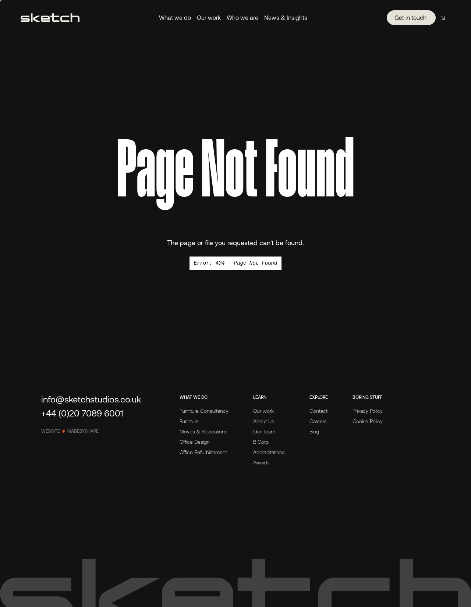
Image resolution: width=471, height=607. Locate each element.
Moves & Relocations (203, 432)
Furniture (189, 421)
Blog (314, 432)
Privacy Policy (368, 411)
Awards (261, 462)
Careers (318, 421)
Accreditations (269, 452)
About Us (263, 421)
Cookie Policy (368, 421)
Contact (318, 411)
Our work (263, 411)
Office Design (195, 442)
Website (70, 431)
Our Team (264, 432)
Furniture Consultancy (204, 411)
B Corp (261, 442)
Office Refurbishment (203, 452)
